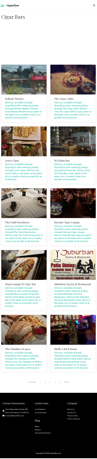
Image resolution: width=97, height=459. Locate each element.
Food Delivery (40, 410)
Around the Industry (43, 433)
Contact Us (71, 413)
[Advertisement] (48, 45)
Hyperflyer (13, 5)
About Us (71, 410)
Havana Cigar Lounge (67, 223)
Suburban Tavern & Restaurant (72, 285)
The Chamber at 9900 (18, 349)
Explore (38, 430)
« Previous (32, 382)
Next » (67, 382)
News (37, 427)
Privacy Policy (72, 416)
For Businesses (41, 413)
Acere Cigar (12, 161)
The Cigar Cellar (64, 99)
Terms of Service (73, 420)
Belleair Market (14, 99)
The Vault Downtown (17, 223)
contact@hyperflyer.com (14, 416)
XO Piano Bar (62, 161)
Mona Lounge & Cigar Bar (20, 285)
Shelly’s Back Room (65, 349)
